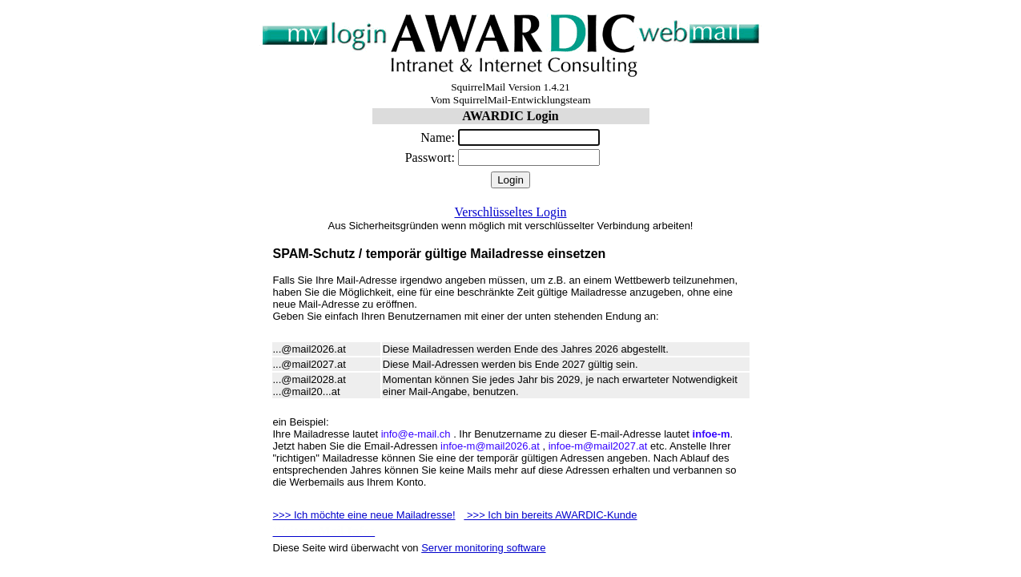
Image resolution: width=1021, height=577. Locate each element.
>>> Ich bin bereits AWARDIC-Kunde (550, 515)
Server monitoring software (483, 548)
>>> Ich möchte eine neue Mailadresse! (364, 515)
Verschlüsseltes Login (511, 212)
